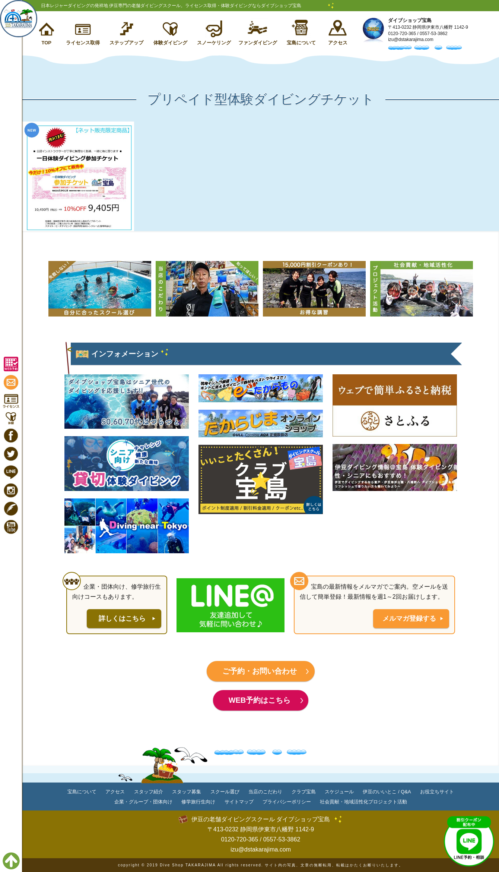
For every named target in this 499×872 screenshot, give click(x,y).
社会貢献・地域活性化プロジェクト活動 (363, 802)
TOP (46, 42)
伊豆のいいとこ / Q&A (387, 791)
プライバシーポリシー (287, 802)
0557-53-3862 (434, 33)
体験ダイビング (170, 42)
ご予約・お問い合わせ (259, 671)
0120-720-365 (402, 33)
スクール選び (224, 791)
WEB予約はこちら (260, 700)
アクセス (337, 42)
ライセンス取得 (83, 42)
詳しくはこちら (122, 618)
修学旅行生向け (198, 802)
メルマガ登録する (409, 618)
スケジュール (339, 791)
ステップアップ (126, 42)
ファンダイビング (257, 42)
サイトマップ (239, 802)
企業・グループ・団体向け (143, 802)
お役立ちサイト (437, 791)
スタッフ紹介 (148, 791)
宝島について (301, 42)
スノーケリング (214, 42)
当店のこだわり (265, 791)
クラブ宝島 (304, 791)
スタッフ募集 (186, 791)
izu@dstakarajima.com (410, 39)
